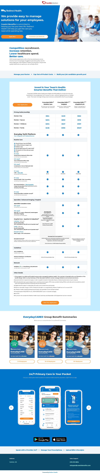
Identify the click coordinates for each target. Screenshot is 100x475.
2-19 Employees (22, 361)
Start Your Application (50, 302)
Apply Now (12, 36)
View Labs (20, 172)
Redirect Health (53, 472)
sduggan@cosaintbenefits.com (80, 465)
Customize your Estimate (36, 36)
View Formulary (29, 184)
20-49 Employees (50, 361)
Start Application (23, 104)
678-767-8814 (74, 462)
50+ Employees (77, 361)
